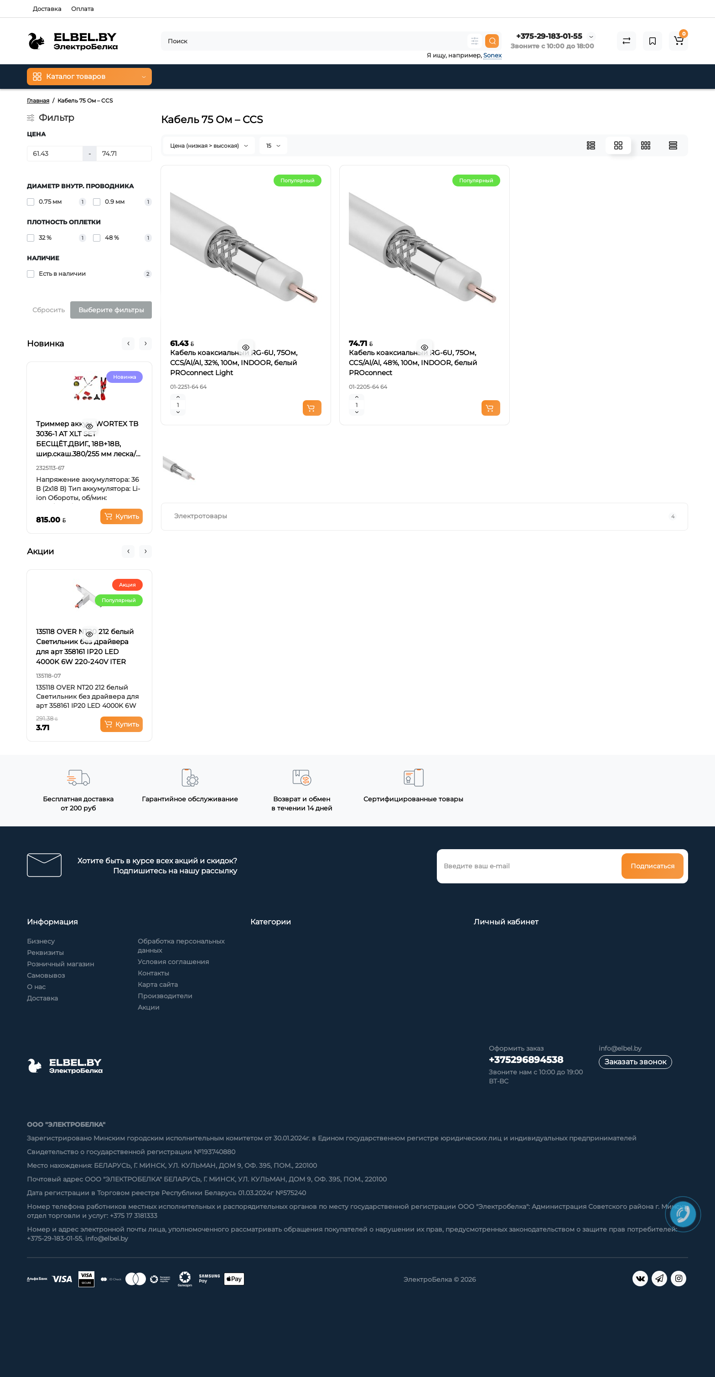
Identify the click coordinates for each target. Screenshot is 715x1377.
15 (273, 145)
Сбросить (48, 310)
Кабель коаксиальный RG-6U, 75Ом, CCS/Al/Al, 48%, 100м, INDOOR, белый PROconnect (413, 362)
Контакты (153, 973)
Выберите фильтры (111, 310)
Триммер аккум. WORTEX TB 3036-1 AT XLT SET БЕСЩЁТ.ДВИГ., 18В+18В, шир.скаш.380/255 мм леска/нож (87, 439)
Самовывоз (46, 975)
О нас (36, 987)
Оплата (82, 8)
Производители (165, 996)
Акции (149, 1007)
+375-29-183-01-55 (549, 36)
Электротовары (425, 516)
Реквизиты (45, 953)
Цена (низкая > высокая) (209, 145)
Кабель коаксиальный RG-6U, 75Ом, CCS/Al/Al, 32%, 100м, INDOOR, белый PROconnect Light (233, 362)
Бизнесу (41, 941)
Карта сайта (158, 984)
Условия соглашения (173, 962)
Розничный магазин (60, 964)
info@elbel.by (620, 1048)
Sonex (492, 55)
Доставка (47, 8)
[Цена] (55, 153)
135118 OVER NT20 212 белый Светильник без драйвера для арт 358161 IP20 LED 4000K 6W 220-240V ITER (85, 646)
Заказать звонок (635, 1061)
